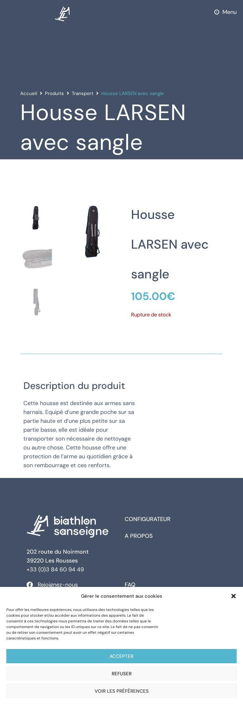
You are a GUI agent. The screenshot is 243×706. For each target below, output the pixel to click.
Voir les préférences (122, 691)
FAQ (130, 584)
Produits (54, 93)
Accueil (28, 93)
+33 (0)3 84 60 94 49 (55, 569)
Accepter (121, 656)
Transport (82, 93)
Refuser (122, 674)
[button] (233, 596)
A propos (139, 536)
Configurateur (148, 519)
